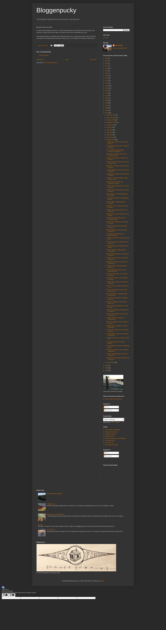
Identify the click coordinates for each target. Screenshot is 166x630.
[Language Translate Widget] (113, 419)
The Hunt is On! (109, 442)
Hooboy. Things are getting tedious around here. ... (116, 250)
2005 (106, 110)
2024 (106, 63)
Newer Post (40, 59)
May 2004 (110, 132)
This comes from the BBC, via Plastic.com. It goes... (114, 182)
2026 (106, 58)
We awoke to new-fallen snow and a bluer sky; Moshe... (116, 154)
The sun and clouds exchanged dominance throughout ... (115, 150)
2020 (106, 73)
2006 (106, 108)
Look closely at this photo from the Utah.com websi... (116, 218)
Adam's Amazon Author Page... (113, 399)
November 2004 (111, 117)
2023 (106, 66)
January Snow (51, 529)
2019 (106, 75)
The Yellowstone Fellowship (112, 429)
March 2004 (110, 137)
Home (67, 59)
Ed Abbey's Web (109, 436)
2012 (106, 93)
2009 (106, 100)
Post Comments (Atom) (50, 62)
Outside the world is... (111, 434)
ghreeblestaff (119, 45)
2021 (106, 71)
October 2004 (111, 120)
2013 (106, 90)
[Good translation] (5, 595)
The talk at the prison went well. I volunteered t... (115, 318)
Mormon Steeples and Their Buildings (115, 438)
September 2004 (111, 122)
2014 (106, 88)
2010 (106, 98)
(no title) (40, 524)
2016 (106, 83)
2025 (106, 61)
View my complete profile (120, 48)
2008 (106, 103)
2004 (106, 113)
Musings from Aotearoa (111, 432)
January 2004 (111, 362)
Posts (106, 407)
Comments (108, 410)
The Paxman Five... (110, 440)
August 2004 (110, 125)
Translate (115, 422)
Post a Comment (43, 55)
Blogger (101, 581)
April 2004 (110, 135)
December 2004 (111, 115)
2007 (106, 105)
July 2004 (109, 127)
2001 (106, 370)
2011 (106, 95)
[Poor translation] (12, 595)
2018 (106, 78)
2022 (106, 68)
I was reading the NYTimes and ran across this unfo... (116, 270)
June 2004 (110, 130)
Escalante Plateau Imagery (54, 493)
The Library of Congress (111, 445)
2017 (106, 80)
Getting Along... (51, 504)
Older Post (93, 59)
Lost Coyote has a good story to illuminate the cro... (115, 234)
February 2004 (111, 139)
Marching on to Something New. (56, 514)
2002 (106, 368)
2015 (106, 85)
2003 (106, 365)
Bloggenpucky (56, 10)
